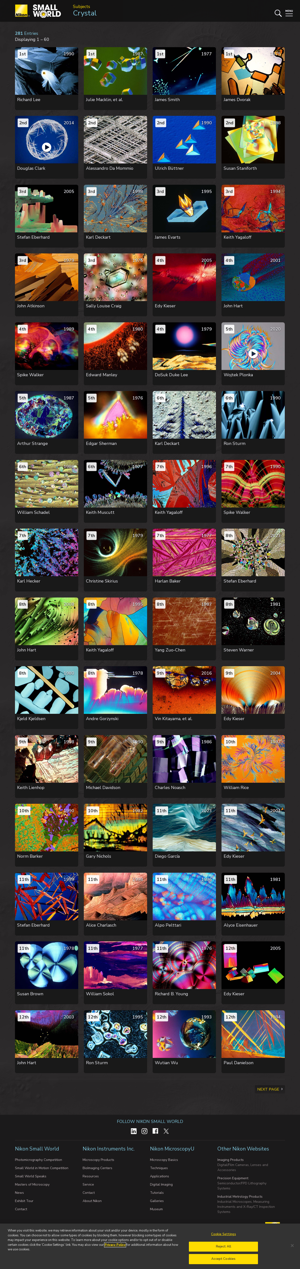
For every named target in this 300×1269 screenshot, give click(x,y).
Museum (156, 1209)
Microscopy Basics (164, 1160)
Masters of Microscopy (32, 1184)
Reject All (223, 1246)
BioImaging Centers (97, 1168)
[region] (150, 1246)
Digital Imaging (161, 1184)
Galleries (157, 1201)
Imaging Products (230, 1160)
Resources (91, 1176)
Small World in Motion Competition (41, 1168)
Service (88, 1184)
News (19, 1192)
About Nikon (92, 1201)
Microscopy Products (98, 1160)
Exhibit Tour (24, 1201)
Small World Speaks (30, 1176)
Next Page (268, 1089)
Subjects (81, 6)
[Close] (292, 1245)
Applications (159, 1176)
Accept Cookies (223, 1259)
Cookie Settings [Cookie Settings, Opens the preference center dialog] (223, 1234)
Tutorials (157, 1192)
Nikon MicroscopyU (172, 1148)
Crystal (85, 13)
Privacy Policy (115, 1245)
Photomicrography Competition (38, 1160)
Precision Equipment (232, 1178)
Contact (21, 1209)
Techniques (159, 1168)
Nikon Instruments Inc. (109, 1148)
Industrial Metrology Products (240, 1196)
